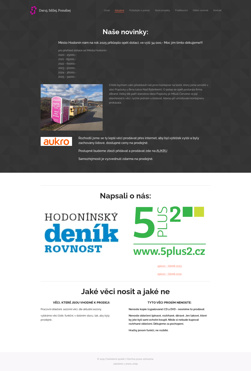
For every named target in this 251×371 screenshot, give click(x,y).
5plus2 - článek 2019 (170, 273)
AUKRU (161, 151)
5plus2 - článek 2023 (170, 266)
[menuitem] (101, 10)
